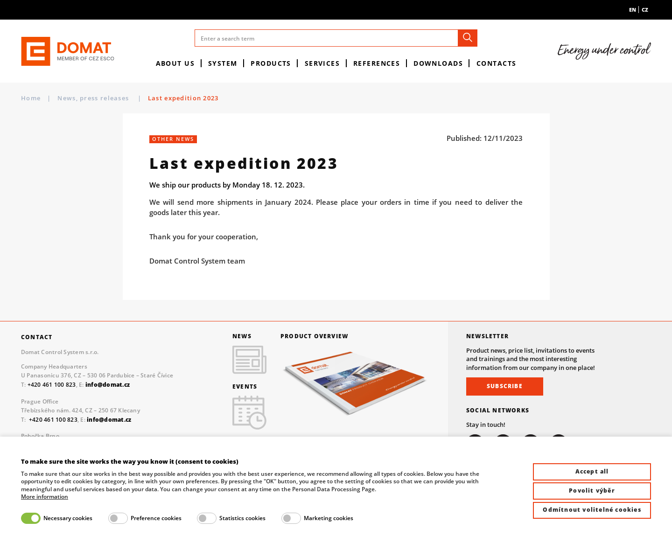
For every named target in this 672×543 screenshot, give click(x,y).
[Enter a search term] (336, 38)
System (223, 63)
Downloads (438, 63)
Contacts (496, 63)
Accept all (592, 471)
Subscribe (505, 386)
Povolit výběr (592, 490)
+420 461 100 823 (52, 385)
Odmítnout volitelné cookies (592, 510)
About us (175, 63)
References (376, 63)
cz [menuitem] (645, 9)
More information (44, 497)
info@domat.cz (109, 420)
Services (322, 63)
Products (271, 63)
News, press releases (94, 98)
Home (31, 98)
